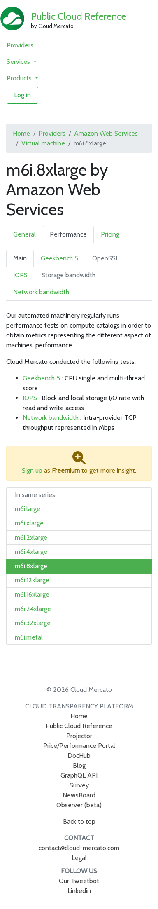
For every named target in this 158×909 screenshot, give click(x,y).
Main (20, 258)
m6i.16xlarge (32, 594)
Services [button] (19, 62)
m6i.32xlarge (33, 623)
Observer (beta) (79, 805)
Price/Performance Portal (79, 746)
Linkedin (79, 891)
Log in (22, 95)
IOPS (20, 275)
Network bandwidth (41, 292)
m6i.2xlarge (31, 537)
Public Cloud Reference (78, 16)
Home (21, 133)
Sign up (32, 470)
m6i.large (27, 509)
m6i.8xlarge (31, 566)
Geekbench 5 (59, 258)
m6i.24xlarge (33, 609)
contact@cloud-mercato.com (79, 848)
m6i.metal (29, 637)
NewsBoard (79, 795)
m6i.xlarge (29, 523)
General (24, 234)
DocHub (79, 755)
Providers (20, 45)
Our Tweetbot (79, 881)
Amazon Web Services (106, 133)
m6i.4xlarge (31, 551)
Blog (79, 765)
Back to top (79, 821)
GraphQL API (79, 775)
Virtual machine (43, 143)
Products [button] (20, 78)
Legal (79, 858)
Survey (79, 785)
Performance (68, 234)
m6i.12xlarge (32, 580)
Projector (79, 736)
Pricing (110, 234)
